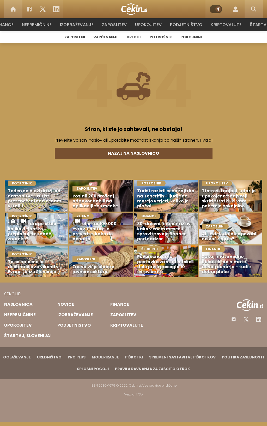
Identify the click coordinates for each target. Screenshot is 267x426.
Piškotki (134, 357)
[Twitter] (43, 9)
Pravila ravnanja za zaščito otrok (152, 368)
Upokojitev (149, 24)
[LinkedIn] (56, 9)
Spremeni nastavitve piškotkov (182, 357)
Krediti (134, 37)
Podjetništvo (186, 24)
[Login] (235, 9)
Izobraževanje (79, 24)
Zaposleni (74, 37)
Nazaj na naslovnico (133, 153)
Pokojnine (191, 37)
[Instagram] (258, 319)
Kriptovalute (225, 24)
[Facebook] (29, 9)
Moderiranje (105, 357)
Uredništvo (49, 357)
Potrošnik (161, 37)
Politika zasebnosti (243, 357)
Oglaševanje (17, 357)
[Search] (254, 9)
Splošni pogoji (93, 368)
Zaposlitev (116, 24)
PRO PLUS (77, 357)
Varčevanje (105, 37)
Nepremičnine (39, 24)
